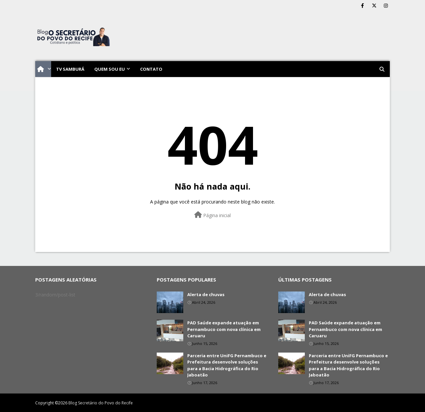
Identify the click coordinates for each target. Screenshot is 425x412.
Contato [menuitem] (151, 69)
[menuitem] (43, 69)
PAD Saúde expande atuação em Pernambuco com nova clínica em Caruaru (224, 329)
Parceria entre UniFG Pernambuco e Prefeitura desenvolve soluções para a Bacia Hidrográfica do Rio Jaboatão (226, 365)
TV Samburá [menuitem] (70, 69)
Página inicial (212, 214)
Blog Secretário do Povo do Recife (100, 403)
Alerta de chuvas (205, 294)
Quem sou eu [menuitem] (109, 69)
